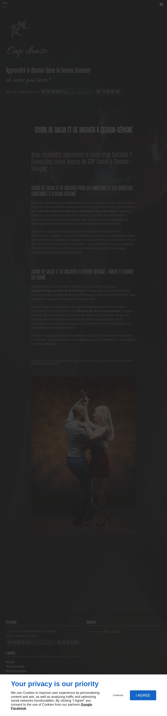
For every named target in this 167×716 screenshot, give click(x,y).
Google (86, 704)
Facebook (18, 708)
